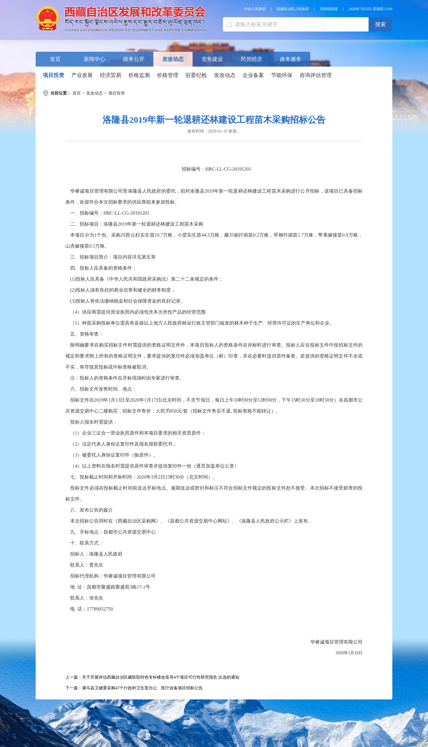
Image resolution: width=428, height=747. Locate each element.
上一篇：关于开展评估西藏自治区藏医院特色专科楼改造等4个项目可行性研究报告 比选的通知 (152, 677)
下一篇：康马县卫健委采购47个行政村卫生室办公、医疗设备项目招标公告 (134, 688)
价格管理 (167, 75)
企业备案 (253, 75)
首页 (55, 59)
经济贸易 (110, 75)
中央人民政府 (255, 9)
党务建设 (212, 59)
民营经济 (251, 59)
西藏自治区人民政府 (293, 9)
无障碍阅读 (329, 9)
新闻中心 (94, 59)
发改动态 (173, 59)
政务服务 (290, 59)
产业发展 (82, 75)
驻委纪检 (196, 75)
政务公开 (133, 59)
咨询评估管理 (316, 75)
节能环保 (281, 75)
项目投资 (53, 75)
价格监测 (139, 75)
